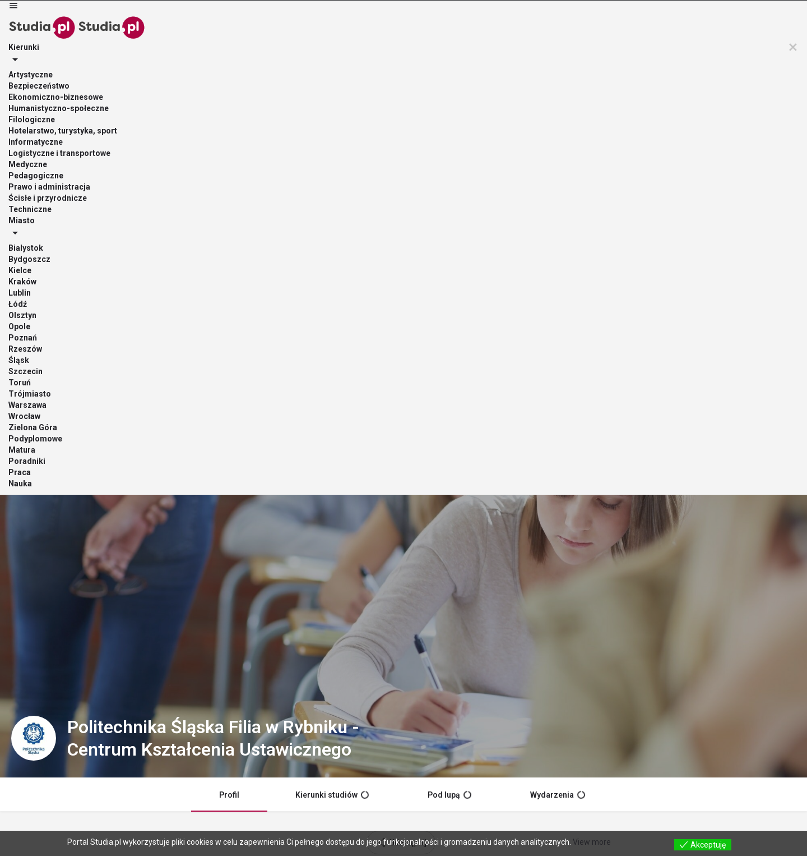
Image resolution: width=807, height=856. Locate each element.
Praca (556, 25)
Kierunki (282, 25)
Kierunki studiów (332, 300)
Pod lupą (449, 300)
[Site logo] (35, 24)
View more (592, 841)
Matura (461, 25)
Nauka (596, 25)
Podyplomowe (404, 25)
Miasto (337, 25)
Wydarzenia (557, 300)
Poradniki (509, 25)
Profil (229, 300)
